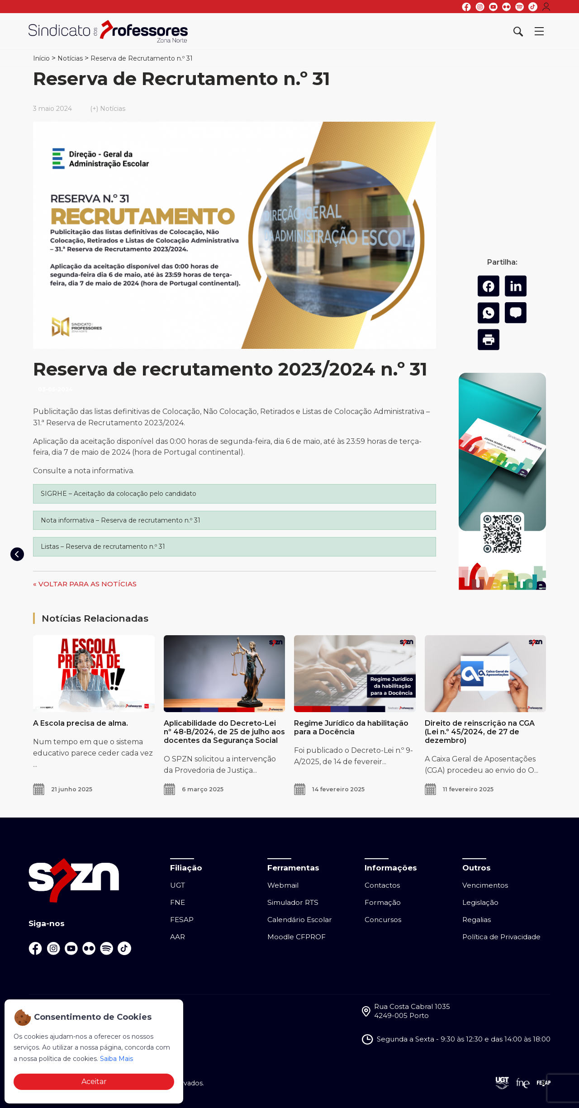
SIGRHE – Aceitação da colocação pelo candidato (118, 494)
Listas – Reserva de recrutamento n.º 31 (103, 546)
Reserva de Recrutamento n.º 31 (141, 58)
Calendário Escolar (299, 919)
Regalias (476, 919)
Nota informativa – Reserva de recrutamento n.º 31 (120, 520)
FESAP (182, 919)
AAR (177, 936)
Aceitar (94, 1081)
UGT (177, 885)
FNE (177, 902)
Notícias (70, 58)
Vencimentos (485, 885)
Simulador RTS (292, 902)
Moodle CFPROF (296, 936)
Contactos (382, 885)
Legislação (480, 902)
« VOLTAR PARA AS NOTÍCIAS (85, 584)
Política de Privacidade (501, 936)
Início (41, 58)
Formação (383, 902)
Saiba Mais (116, 1059)
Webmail (283, 885)
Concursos (383, 919)
